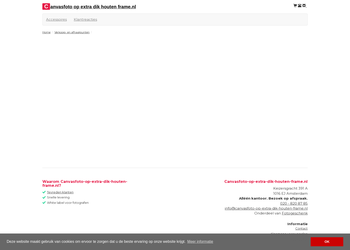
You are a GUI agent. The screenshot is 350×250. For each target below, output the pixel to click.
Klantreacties (85, 19)
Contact (301, 228)
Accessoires (56, 19)
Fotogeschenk (295, 213)
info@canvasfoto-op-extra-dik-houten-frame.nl (266, 208)
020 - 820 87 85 (294, 203)
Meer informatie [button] (200, 241)
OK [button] (327, 241)
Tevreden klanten (60, 192)
